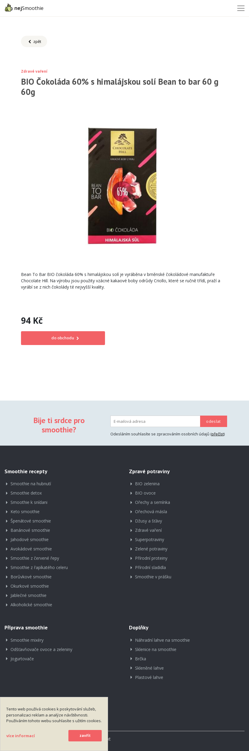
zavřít (85, 735)
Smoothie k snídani (28, 502)
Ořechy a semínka (152, 502)
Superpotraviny (149, 539)
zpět (34, 42)
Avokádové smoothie (31, 549)
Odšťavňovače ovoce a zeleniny (41, 649)
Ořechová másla (151, 511)
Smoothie (24, 7)
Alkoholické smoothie (31, 604)
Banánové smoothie (30, 530)
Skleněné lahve (149, 668)
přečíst (218, 434)
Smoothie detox (26, 493)
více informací (20, 735)
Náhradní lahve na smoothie (162, 640)
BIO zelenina (147, 483)
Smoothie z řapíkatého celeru (39, 567)
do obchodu (63, 338)
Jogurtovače (22, 659)
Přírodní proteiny (151, 558)
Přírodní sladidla (150, 567)
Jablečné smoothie (28, 595)
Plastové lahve (149, 677)
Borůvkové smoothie (31, 577)
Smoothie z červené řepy (34, 558)
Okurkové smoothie (29, 586)
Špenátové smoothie (30, 521)
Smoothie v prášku (153, 577)
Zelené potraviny (151, 549)
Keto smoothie (25, 511)
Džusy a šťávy (148, 521)
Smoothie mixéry (27, 640)
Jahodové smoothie (29, 539)
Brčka (140, 659)
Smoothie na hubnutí (30, 483)
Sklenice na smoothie (155, 649)
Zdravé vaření (148, 530)
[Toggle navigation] (239, 8)
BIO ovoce (145, 493)
